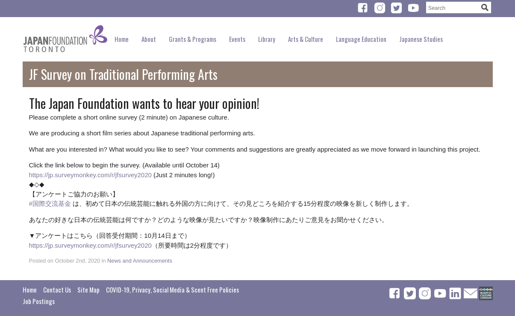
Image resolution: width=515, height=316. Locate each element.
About (148, 39)
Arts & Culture (305, 39)
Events (237, 39)
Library (266, 39)
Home (122, 39)
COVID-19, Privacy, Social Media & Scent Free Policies (172, 289)
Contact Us (57, 289)
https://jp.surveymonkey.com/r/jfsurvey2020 (90, 174)
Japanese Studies (421, 39)
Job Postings (39, 301)
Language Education (361, 39)
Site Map (88, 289)
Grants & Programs (192, 39)
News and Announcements (139, 260)
